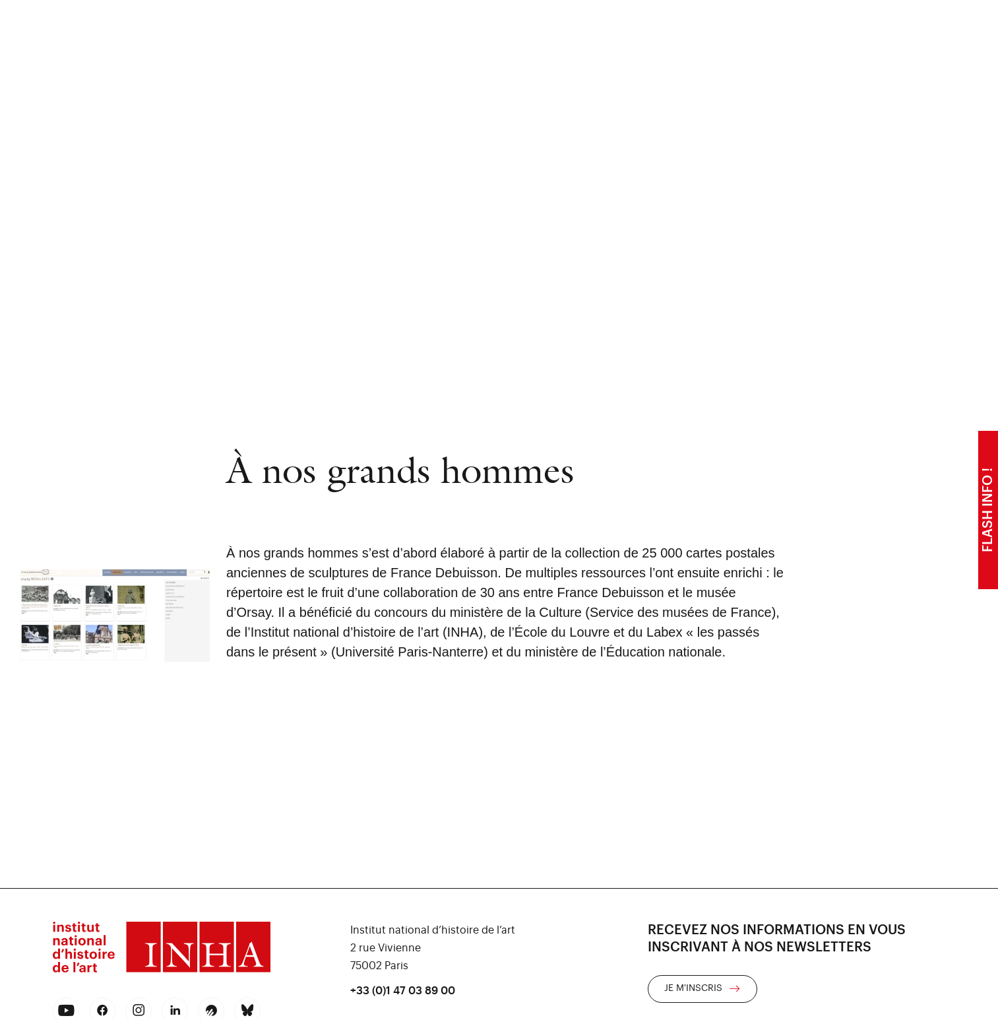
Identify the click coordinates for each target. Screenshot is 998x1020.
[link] (702, 989)
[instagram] (138, 1010)
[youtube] (66, 1010)
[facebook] (102, 1010)
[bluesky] (247, 1010)
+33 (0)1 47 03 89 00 (402, 991)
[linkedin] (175, 1010)
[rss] (211, 1010)
